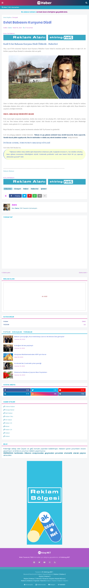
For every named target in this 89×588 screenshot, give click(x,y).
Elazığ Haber (8, 410)
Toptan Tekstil (39, 581)
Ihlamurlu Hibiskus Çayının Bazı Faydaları (30, 372)
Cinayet (15, 17)
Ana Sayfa (7, 17)
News (45, 574)
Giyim (41, 576)
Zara (14, 204)
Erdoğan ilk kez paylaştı (23, 345)
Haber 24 (7, 423)
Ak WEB (44, 296)
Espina (50, 574)
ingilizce (23, 568)
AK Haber (7, 420)
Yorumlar (27, 332)
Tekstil (38, 579)
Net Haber (8, 413)
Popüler (6, 332)
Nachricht (33, 574)
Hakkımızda (41, 585)
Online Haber (9, 406)
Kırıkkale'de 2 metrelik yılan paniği (27, 363)
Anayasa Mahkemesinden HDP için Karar (30, 354)
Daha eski (82, 273)
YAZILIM (44, 324)
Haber (26, 189)
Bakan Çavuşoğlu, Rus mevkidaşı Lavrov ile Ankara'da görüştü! (39, 337)
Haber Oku (8, 416)
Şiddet (44, 189)
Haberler (35, 189)
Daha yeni (6, 273)
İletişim (51, 585)
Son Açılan (17, 332)
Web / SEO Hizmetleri (10, 7)
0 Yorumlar (29, 28)
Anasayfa (28, 585)
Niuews (26, 574)
